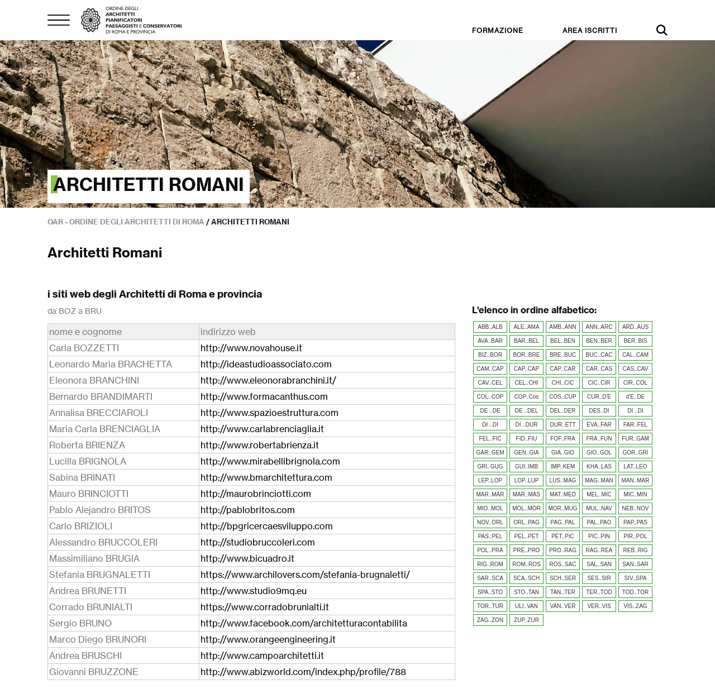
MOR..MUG (562, 508)
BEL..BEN (562, 341)
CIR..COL (635, 383)
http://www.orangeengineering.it (268, 639)
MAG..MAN (599, 480)
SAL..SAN (599, 564)
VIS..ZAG (635, 606)
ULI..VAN (526, 606)
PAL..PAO (599, 522)
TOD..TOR (635, 592)
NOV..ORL (490, 522)
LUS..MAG (563, 480)
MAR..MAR (490, 494)
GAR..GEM (490, 452)
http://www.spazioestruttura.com (270, 412)
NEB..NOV (635, 508)
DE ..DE (490, 411)
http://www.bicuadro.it (247, 558)
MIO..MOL (490, 508)
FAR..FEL (635, 425)
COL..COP (490, 397)
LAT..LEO (635, 466)
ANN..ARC (599, 327)
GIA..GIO (562, 452)
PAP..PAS (635, 522)
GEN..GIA (526, 452)
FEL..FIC (490, 439)
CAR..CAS (599, 369)
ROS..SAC (563, 564)
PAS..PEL (490, 536)
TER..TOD (599, 592)
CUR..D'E (599, 397)
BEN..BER (599, 341)
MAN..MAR (636, 480)
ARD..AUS (635, 327)
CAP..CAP (526, 369)
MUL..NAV (599, 508)
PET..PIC (562, 536)
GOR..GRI (635, 452)
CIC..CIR (599, 383)
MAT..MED (563, 494)
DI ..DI (635, 411)
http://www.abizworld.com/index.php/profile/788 (303, 671)
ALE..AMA (526, 327)
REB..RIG (635, 550)
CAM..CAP (489, 369)
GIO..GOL (599, 452)
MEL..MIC (599, 494)
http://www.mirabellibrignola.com (270, 461)
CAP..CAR (563, 369)
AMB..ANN (562, 327)
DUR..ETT (562, 425)
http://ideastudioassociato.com (266, 364)
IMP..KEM (563, 466)
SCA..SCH (526, 578)
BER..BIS (635, 341)
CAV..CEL (490, 383)
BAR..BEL (526, 341)
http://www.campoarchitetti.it (262, 655)
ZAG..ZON (490, 620)
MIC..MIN (635, 494)
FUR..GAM (635, 439)
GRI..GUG (490, 466)
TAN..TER (562, 592)
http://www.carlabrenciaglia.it (262, 428)
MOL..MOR (526, 508)
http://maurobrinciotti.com (256, 493)
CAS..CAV (636, 369)
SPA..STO (490, 592)
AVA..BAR (490, 341)
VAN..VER (563, 606)
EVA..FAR (599, 425)
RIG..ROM (490, 564)
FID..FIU (526, 439)
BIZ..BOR (490, 355)
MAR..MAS (526, 494)
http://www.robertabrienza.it (260, 445)
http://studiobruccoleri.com (258, 542)
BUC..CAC (599, 355)
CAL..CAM (635, 355)
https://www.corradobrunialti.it (265, 607)
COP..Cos (526, 397)
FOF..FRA (562, 439)
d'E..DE (635, 397)
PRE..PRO (526, 550)
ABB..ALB (490, 327)
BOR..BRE (526, 355)
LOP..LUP (526, 480)
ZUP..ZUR (526, 620)
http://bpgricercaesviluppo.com (267, 526)
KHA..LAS (599, 466)
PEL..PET (526, 536)
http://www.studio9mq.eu (254, 590)
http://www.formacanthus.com (264, 396)
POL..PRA (490, 550)
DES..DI (599, 411)
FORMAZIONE (497, 30)
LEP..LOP (490, 480)
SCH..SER (563, 578)
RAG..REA (599, 550)
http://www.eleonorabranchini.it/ (268, 380)
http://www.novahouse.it (251, 347)
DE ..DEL (526, 411)
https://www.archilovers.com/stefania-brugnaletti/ (305, 574)
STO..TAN (526, 592)
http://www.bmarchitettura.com (266, 477)
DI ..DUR (527, 425)
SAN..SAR (635, 564)
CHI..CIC (563, 383)
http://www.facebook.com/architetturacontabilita (304, 623)
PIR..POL (635, 536)
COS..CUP (562, 397)
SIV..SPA (635, 578)
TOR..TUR (490, 606)
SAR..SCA (490, 578)
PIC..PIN (599, 536)
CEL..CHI (526, 383)
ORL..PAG (526, 522)
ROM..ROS (526, 564)
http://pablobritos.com (248, 509)
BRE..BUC (563, 355)
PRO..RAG (562, 550)
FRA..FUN (599, 439)
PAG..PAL (562, 522)
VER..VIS (599, 606)
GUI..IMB (526, 466)
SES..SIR (599, 578)
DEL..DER (562, 411)
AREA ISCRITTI (590, 30)
